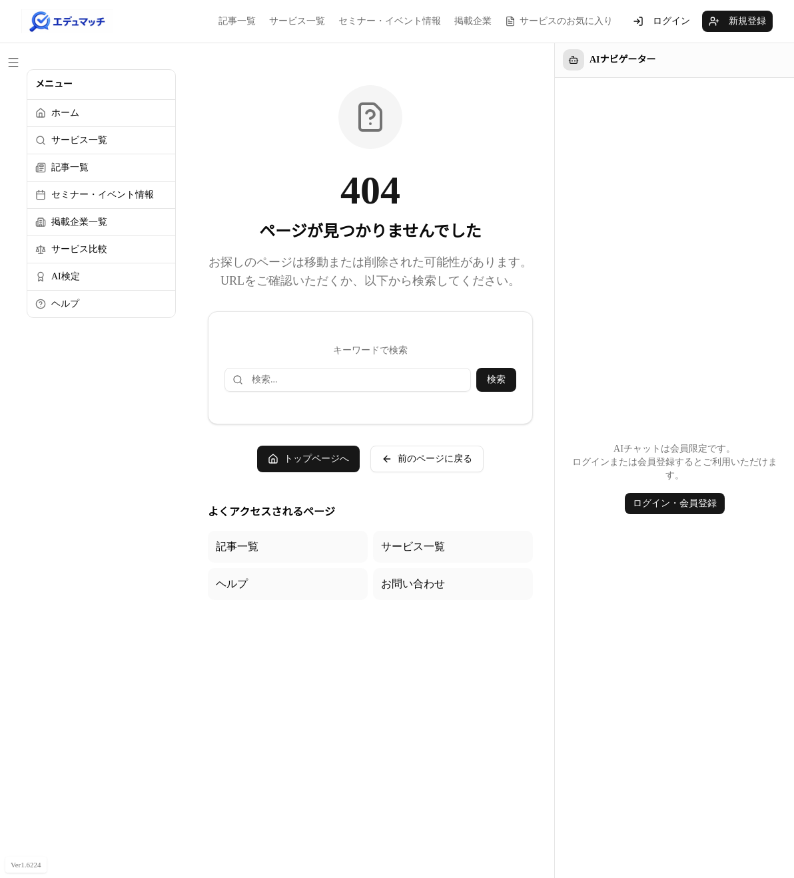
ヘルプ (232, 583)
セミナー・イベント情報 (389, 21)
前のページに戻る (427, 459)
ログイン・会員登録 (675, 503)
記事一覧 (237, 21)
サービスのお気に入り (559, 21)
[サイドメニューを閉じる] (13, 62)
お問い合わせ (413, 583)
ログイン (661, 21)
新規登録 (737, 21)
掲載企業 (473, 21)
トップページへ (308, 459)
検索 (496, 379)
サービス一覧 (297, 21)
